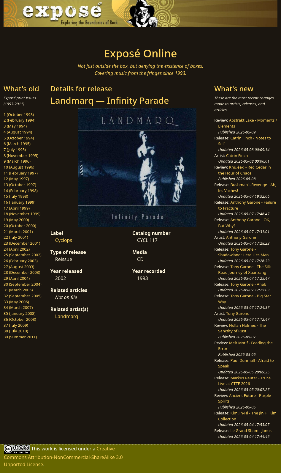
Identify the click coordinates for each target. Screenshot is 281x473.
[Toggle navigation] (49, 36)
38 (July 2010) (16, 331)
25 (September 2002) (23, 254)
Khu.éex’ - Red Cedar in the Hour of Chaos (244, 170)
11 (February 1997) (21, 173)
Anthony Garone (241, 237)
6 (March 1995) (17, 143)
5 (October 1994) (19, 138)
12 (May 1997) (16, 178)
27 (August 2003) (19, 266)
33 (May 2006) (16, 301)
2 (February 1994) (19, 120)
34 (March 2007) (18, 307)
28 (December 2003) (22, 272)
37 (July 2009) (16, 325)
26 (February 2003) (21, 260)
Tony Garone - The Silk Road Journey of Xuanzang (244, 269)
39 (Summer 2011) (20, 337)
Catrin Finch (237, 155)
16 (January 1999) (19, 202)
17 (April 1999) (17, 208)
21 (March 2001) (18, 231)
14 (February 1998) (21, 190)
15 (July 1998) (16, 196)
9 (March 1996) (17, 161)
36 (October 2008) (20, 319)
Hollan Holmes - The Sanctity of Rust (242, 328)
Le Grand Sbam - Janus (251, 430)
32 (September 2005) (23, 295)
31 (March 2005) (18, 290)
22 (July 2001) (16, 237)
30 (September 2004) (23, 284)
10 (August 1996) (19, 167)
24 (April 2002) (17, 249)
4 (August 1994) (18, 132)
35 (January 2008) (19, 313)
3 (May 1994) (15, 126)
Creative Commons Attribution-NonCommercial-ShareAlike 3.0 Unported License (63, 456)
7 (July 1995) (15, 149)
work (47, 448)
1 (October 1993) (19, 114)
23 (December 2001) (22, 243)
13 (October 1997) (20, 184)
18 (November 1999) (22, 213)
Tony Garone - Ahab (248, 284)
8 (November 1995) (21, 155)
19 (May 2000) (16, 219)
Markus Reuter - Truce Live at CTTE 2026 (244, 380)
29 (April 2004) (17, 278)
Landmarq (66, 316)
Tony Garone (237, 313)
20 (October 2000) (20, 225)
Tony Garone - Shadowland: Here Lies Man (243, 252)
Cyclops (63, 240)
